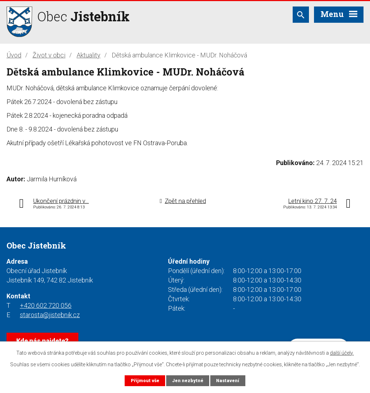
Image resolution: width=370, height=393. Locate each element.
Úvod (14, 55)
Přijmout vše (145, 380)
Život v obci (49, 55)
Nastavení (227, 380)
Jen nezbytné (187, 380)
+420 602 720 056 (46, 305)
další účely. (342, 353)
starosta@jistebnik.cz (50, 315)
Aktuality (88, 55)
